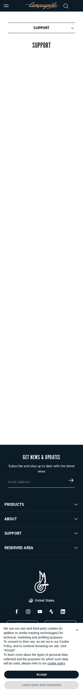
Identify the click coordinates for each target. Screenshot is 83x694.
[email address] (41, 480)
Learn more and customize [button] (41, 685)
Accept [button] (41, 674)
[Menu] (6, 5)
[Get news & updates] (71, 480)
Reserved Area (18, 547)
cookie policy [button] (56, 663)
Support (41, 27)
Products (14, 504)
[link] (76, 5)
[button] (77, 630)
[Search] (66, 5)
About (10, 519)
